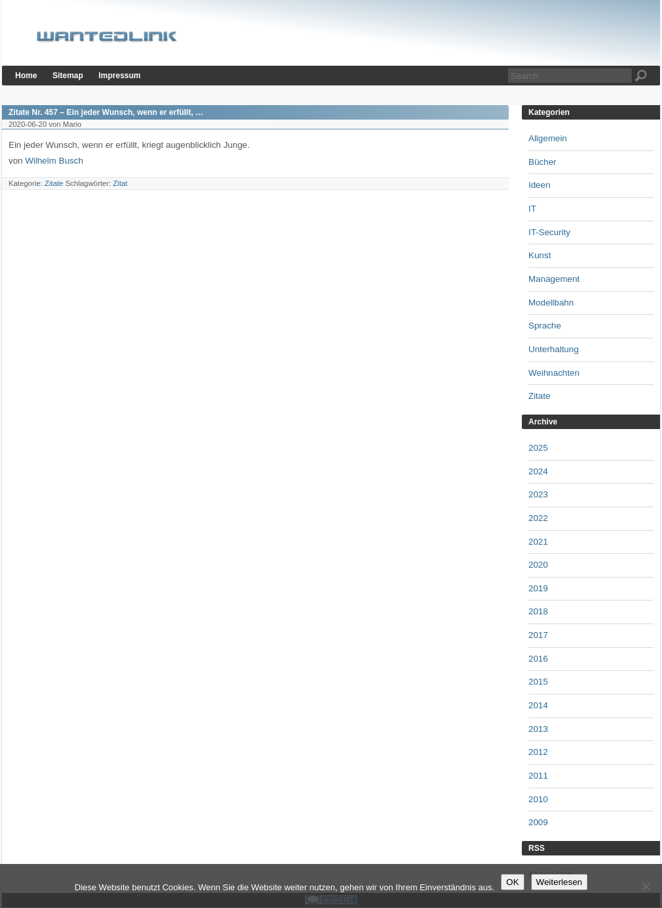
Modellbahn (551, 302)
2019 (538, 588)
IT (532, 209)
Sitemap (68, 75)
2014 (538, 705)
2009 (538, 822)
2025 (538, 448)
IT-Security (549, 232)
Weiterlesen (559, 882)
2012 (538, 752)
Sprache (544, 325)
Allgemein (547, 138)
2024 (538, 471)
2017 (538, 635)
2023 (538, 494)
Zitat (120, 183)
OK (512, 882)
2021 (538, 542)
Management (554, 279)
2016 (538, 659)
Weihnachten (554, 373)
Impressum (120, 75)
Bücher (542, 162)
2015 (538, 682)
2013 (538, 729)
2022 (538, 518)
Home (26, 75)
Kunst (539, 255)
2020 (538, 565)
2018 (538, 611)
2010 (538, 799)
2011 (538, 776)
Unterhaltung (553, 349)
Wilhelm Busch (54, 161)
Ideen (539, 185)
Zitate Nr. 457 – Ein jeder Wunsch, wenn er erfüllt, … (106, 112)
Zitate (54, 183)
